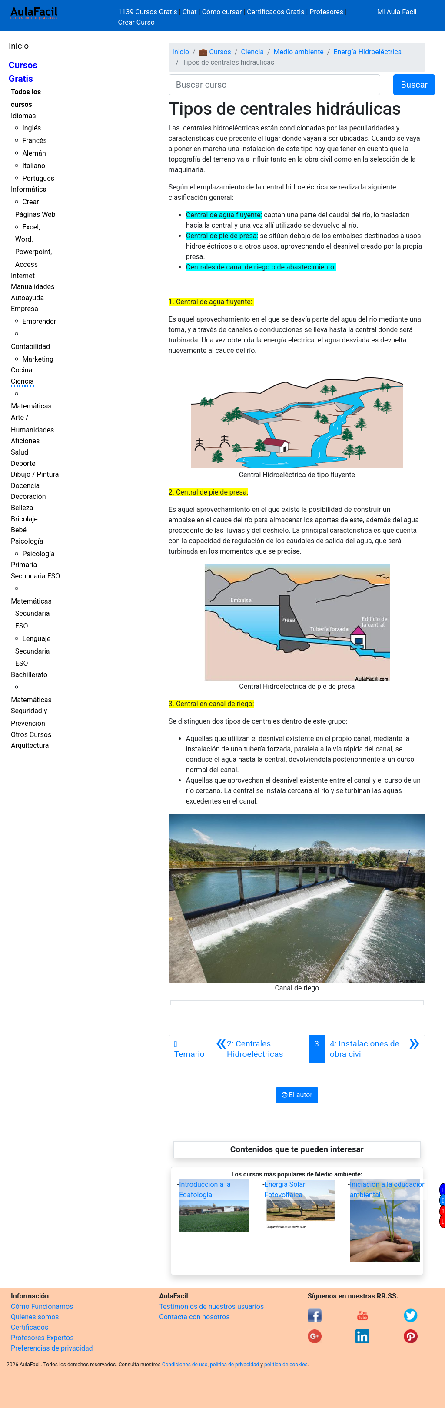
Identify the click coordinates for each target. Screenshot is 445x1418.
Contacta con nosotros (194, 1317)
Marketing (37, 359)
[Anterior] (259, 1049)
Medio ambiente (299, 52)
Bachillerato (29, 675)
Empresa (24, 309)
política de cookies (286, 1365)
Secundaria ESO (35, 576)
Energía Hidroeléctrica (367, 52)
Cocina (21, 370)
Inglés (31, 128)
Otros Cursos (31, 735)
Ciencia (22, 381)
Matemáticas (31, 406)
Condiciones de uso (185, 1365)
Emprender (39, 321)
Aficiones (25, 441)
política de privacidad (234, 1365)
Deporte (23, 463)
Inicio (19, 46)
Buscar (414, 85)
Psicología (27, 541)
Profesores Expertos (42, 1338)
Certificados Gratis (275, 12)
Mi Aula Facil (397, 12)
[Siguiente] (374, 1049)
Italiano (33, 166)
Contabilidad (30, 346)
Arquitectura (30, 745)
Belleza (22, 508)
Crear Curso (136, 22)
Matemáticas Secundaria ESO (31, 614)
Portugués (38, 178)
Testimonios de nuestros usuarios (211, 1306)
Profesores (326, 12)
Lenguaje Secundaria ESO (32, 651)
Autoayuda (27, 298)
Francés (34, 140)
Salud (19, 452)
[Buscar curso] (275, 84)
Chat (190, 12)
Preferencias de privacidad (52, 1348)
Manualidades (32, 286)
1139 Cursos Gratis (148, 12)
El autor (297, 1095)
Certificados (29, 1327)
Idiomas (23, 116)
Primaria (24, 565)
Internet (23, 276)
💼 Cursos (215, 52)
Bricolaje (24, 519)
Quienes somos (35, 1317)
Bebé (19, 530)
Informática (28, 189)
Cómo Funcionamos (42, 1306)
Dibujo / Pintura (35, 474)
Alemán (34, 153)
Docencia (25, 486)
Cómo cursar (222, 12)
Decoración (28, 496)
